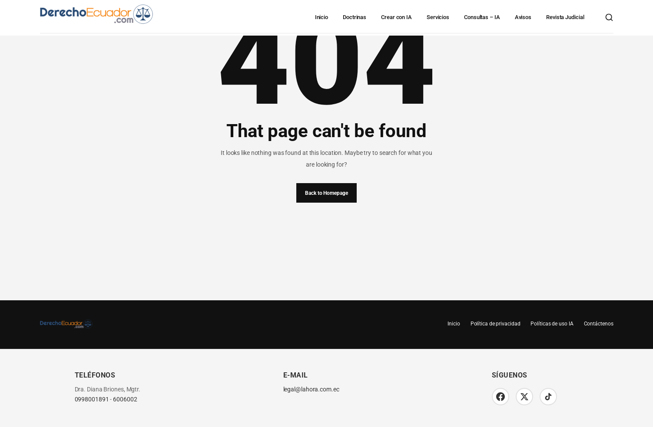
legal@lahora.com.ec (311, 389)
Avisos (523, 17)
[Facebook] (500, 396)
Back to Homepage (326, 193)
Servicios (438, 17)
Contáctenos (598, 324)
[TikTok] (548, 396)
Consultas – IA (482, 17)
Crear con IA (396, 17)
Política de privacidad (495, 324)
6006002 (125, 399)
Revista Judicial (565, 17)
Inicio (321, 17)
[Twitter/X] (524, 396)
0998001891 (92, 399)
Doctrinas (354, 17)
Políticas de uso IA (551, 324)
